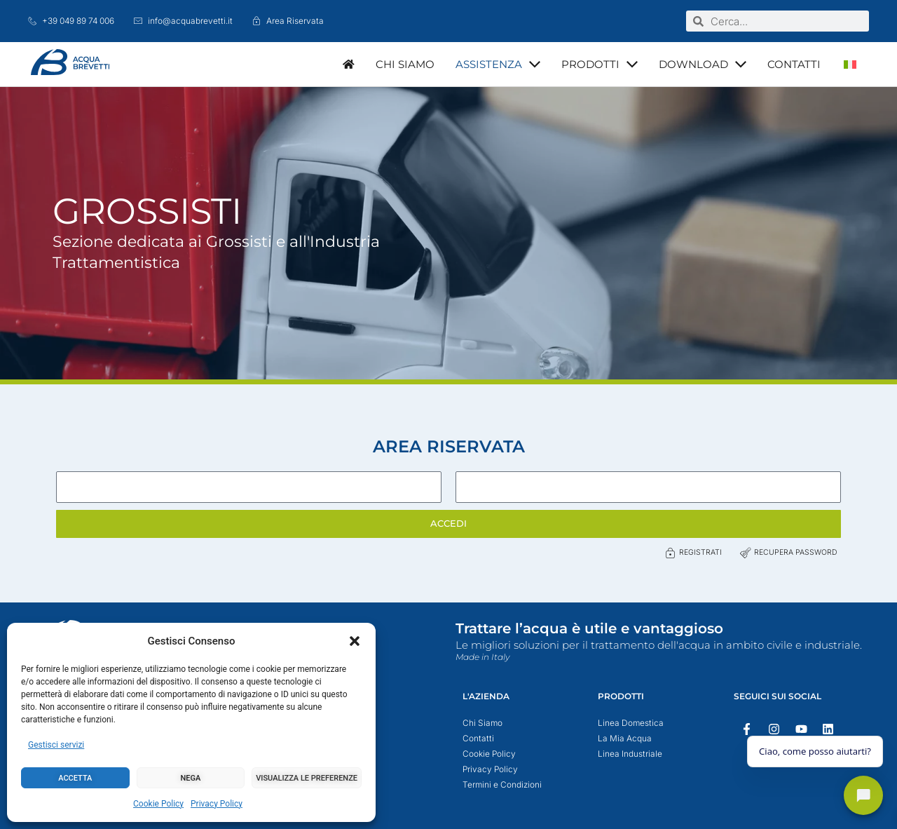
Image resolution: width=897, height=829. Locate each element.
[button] (355, 641)
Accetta (75, 778)
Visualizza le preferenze (306, 778)
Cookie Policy (158, 804)
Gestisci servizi (56, 745)
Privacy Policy (216, 804)
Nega (191, 778)
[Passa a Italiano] (850, 64)
